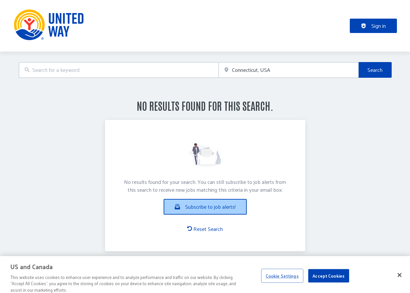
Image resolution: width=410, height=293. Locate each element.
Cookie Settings (282, 281)
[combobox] (119, 70)
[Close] (399, 280)
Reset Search (205, 229)
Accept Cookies (328, 281)
